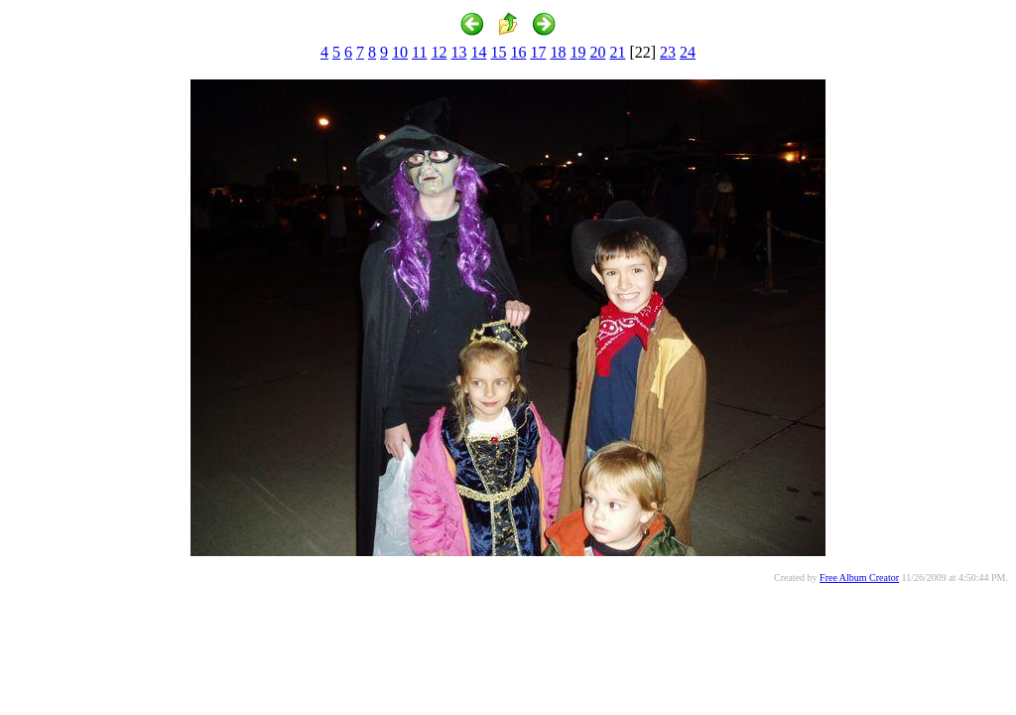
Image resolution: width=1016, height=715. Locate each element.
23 (668, 52)
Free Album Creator (859, 577)
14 (478, 52)
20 (597, 52)
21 (617, 52)
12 (438, 52)
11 (419, 52)
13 (458, 52)
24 (688, 52)
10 (400, 52)
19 (577, 52)
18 (558, 52)
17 (538, 52)
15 (498, 52)
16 (518, 52)
